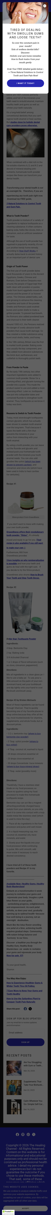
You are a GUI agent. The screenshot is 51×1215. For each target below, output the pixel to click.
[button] (8, 1212)
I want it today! (25, 83)
